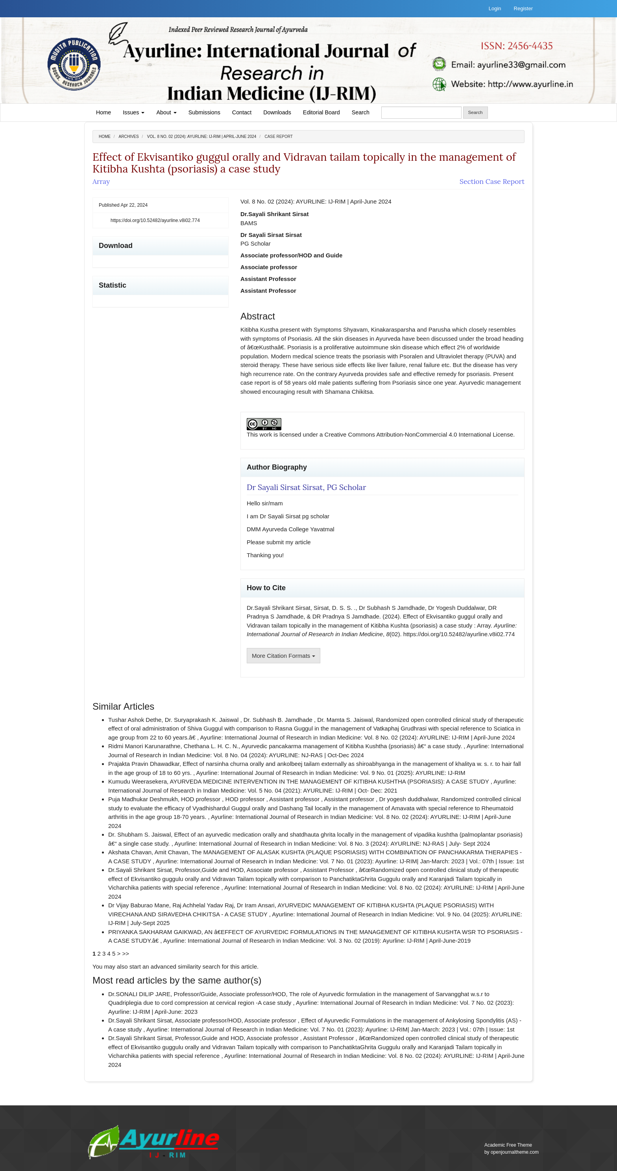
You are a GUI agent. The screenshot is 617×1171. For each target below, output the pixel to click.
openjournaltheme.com (515, 1152)
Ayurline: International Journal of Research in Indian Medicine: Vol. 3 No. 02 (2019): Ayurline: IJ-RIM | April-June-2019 (317, 940)
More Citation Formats (283, 655)
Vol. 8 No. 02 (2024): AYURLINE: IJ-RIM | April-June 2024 (202, 136)
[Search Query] (421, 112)
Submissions (204, 112)
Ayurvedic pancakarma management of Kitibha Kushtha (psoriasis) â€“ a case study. (353, 746)
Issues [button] (133, 112)
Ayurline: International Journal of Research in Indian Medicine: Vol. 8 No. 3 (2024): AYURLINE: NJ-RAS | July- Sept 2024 (332, 843)
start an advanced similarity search (174, 966)
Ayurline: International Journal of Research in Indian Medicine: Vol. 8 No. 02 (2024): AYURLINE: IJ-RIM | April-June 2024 (357, 737)
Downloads (277, 112)
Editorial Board (321, 112)
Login (495, 8)
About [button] (166, 112)
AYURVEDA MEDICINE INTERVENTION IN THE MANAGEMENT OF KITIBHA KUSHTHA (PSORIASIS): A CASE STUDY (330, 781)
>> (125, 953)
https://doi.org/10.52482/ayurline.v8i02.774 (155, 220)
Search (360, 112)
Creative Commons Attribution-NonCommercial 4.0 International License (419, 434)
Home (103, 112)
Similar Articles (123, 706)
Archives (129, 136)
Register (523, 8)
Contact (241, 112)
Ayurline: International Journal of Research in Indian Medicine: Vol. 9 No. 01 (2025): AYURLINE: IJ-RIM (331, 772)
